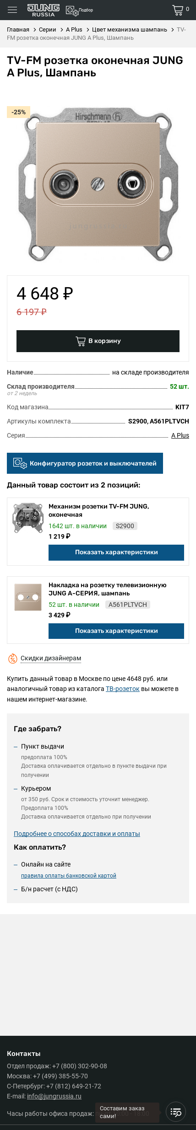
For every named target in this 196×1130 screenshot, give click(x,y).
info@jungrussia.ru (54, 1096)
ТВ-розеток (123, 688)
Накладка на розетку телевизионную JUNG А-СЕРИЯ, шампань (108, 589)
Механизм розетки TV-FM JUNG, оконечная (99, 511)
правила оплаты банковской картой (68, 876)
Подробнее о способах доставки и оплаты (77, 833)
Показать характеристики (116, 552)
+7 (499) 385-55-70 (60, 1076)
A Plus (180, 435)
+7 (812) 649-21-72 (73, 1086)
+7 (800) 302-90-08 (79, 1066)
